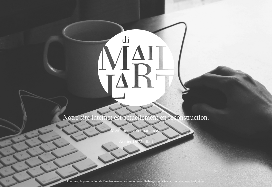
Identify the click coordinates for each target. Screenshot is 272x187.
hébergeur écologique (191, 181)
